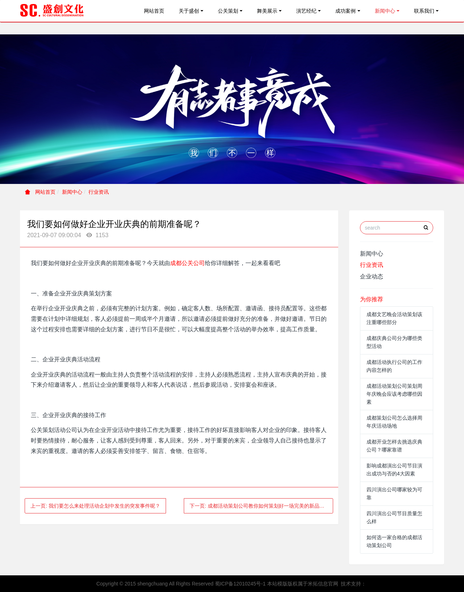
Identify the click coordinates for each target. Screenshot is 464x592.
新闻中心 (385, 11)
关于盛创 (189, 11)
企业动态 (371, 276)
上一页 (95, 506)
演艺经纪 (306, 11)
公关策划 (228, 11)
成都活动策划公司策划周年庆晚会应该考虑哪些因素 (394, 394)
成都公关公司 (187, 263)
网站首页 (154, 11)
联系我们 (424, 11)
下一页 (262, 506)
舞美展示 (267, 11)
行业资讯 (98, 192)
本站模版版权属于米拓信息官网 (302, 584)
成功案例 (345, 11)
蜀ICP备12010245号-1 (240, 584)
